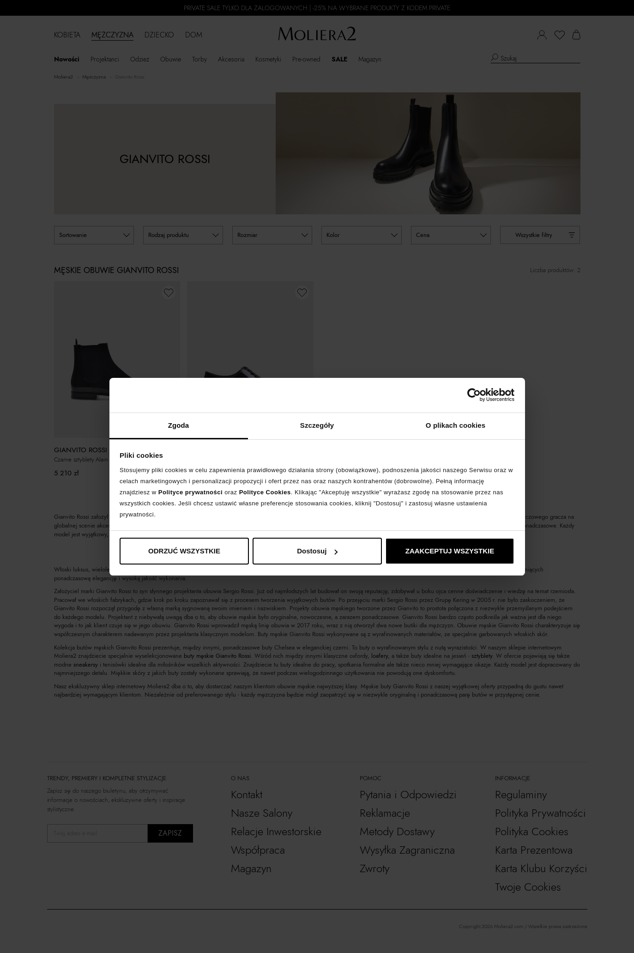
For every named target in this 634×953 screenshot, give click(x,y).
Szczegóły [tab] (317, 425)
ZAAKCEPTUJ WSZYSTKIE (450, 551)
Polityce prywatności (190, 492)
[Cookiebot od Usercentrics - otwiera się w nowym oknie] (474, 395)
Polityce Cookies (265, 492)
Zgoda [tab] (178, 425)
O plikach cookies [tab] (455, 425)
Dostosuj (317, 551)
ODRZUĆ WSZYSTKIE (184, 551)
